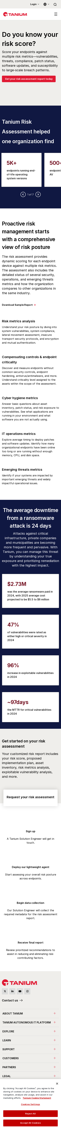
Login (33, 4)
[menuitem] (30, 1013)
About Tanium (12, 1013)
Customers (10, 1058)
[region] (30, 1104)
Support (8, 1049)
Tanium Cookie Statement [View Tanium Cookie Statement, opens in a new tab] (37, 1098)
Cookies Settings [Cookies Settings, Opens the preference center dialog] (30, 1104)
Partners (9, 1067)
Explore (8, 1031)
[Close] (57, 1083)
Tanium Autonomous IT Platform (26, 1022)
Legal (6, 1076)
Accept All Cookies (30, 1123)
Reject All (30, 1113)
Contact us (10, 1000)
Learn (6, 1040)
